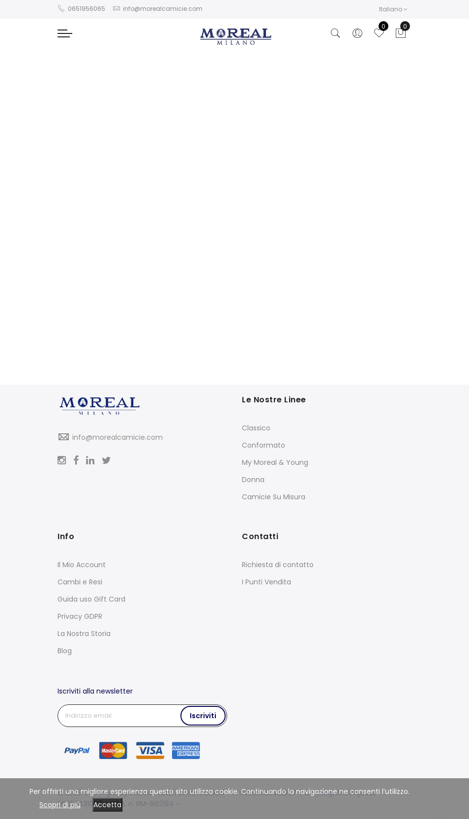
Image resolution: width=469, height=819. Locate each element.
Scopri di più (60, 805)
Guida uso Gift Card (91, 599)
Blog (65, 651)
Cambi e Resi (80, 582)
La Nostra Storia (84, 633)
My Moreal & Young (275, 462)
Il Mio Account (82, 565)
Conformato (263, 445)
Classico (256, 428)
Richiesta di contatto (278, 565)
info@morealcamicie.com (117, 437)
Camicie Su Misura (273, 497)
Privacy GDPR (80, 616)
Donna (253, 480)
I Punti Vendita (266, 582)
